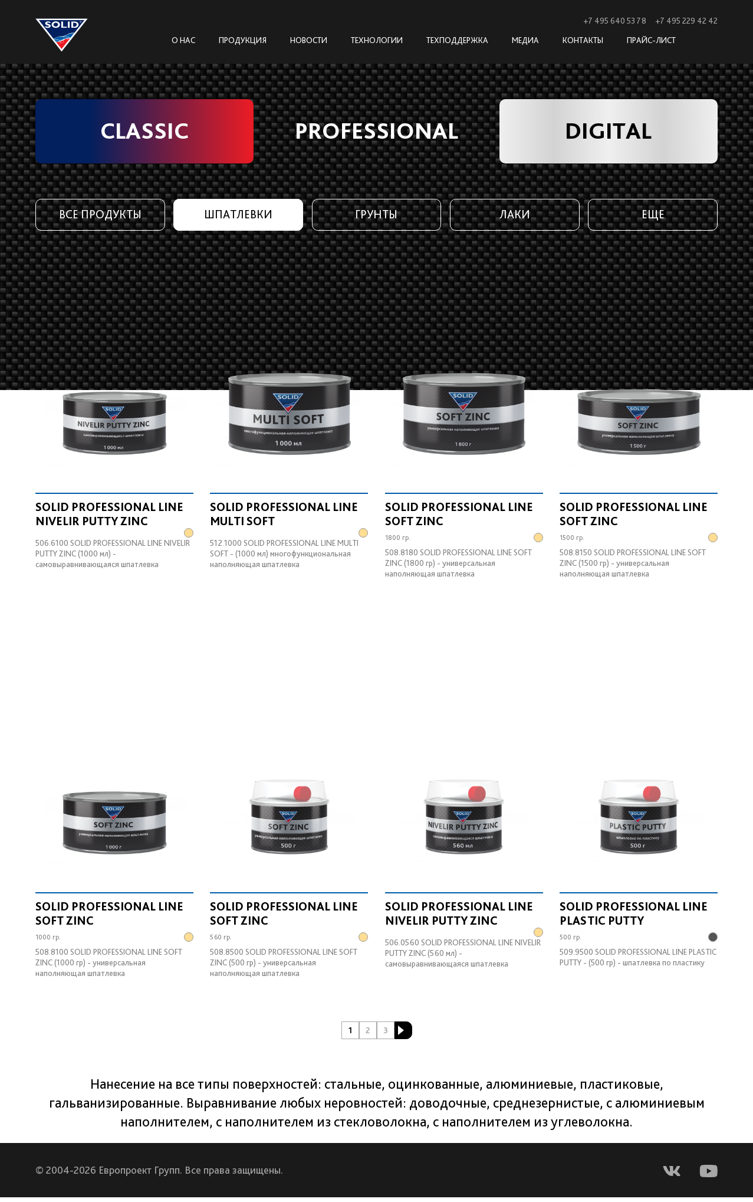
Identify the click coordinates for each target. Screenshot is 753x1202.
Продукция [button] (243, 40)
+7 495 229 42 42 (686, 20)
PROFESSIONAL (376, 131)
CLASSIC (144, 131)
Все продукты (100, 215)
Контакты (583, 40)
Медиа (525, 40)
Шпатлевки (238, 215)
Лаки (514, 215)
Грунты (376, 215)
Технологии (377, 40)
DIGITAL (608, 131)
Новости (308, 40)
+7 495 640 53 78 (614, 20)
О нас (183, 40)
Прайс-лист (651, 40)
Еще (653, 215)
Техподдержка (457, 40)
